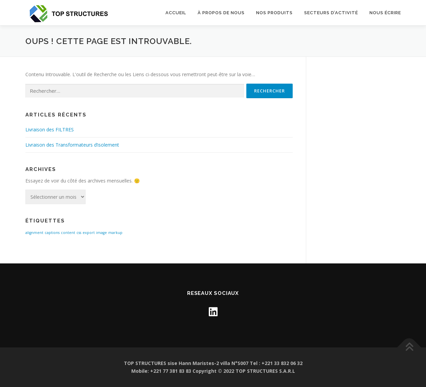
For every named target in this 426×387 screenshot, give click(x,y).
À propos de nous (221, 12)
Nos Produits (274, 12)
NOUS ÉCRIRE (385, 12)
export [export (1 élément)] (89, 232)
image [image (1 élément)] (101, 232)
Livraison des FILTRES (49, 129)
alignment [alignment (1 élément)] (34, 232)
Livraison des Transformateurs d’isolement (72, 145)
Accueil (175, 12)
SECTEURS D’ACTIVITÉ (331, 12)
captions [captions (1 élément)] (52, 232)
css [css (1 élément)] (78, 232)
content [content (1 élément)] (68, 232)
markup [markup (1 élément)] (115, 232)
